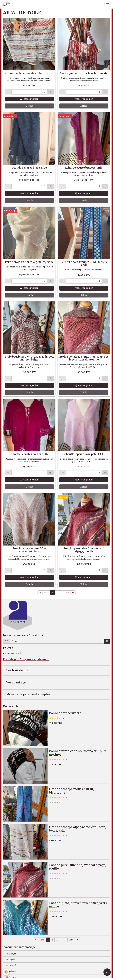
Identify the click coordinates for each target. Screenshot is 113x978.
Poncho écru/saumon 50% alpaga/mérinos (29, 550)
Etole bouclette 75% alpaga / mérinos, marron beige (29, 358)
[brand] (6, 4)
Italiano (11, 971)
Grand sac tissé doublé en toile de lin (29, 73)
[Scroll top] (107, 972)
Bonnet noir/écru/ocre (65, 713)
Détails (29, 106)
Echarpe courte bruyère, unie (83, 167)
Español (11, 965)
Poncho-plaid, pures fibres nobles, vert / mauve (78, 904)
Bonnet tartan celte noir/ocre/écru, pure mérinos (78, 752)
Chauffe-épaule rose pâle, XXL (83, 454)
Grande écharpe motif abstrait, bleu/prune (71, 790)
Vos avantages (16, 682)
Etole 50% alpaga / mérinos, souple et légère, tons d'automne (83, 358)
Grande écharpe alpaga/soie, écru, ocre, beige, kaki (77, 828)
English (10, 959)
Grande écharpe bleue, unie (29, 167)
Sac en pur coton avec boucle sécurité (84, 73)
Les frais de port (18, 670)
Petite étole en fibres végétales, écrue (29, 262)
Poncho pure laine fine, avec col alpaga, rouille (83, 550)
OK (106, 641)
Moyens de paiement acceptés (28, 694)
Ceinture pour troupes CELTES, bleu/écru (83, 263)
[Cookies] (6, 972)
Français (11, 953)
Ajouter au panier (29, 99)
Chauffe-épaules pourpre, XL (29, 454)
